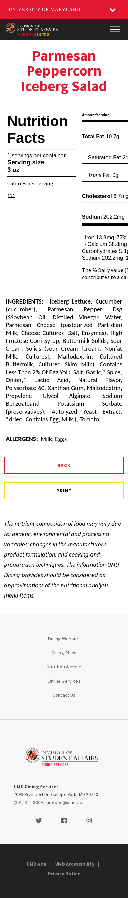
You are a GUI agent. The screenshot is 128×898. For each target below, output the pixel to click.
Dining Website (64, 638)
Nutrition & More (64, 667)
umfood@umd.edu (66, 802)
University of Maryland (45, 9)
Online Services (64, 681)
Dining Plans (64, 652)
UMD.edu (36, 864)
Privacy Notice (64, 874)
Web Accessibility (74, 864)
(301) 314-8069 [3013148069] (28, 802)
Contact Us (64, 695)
